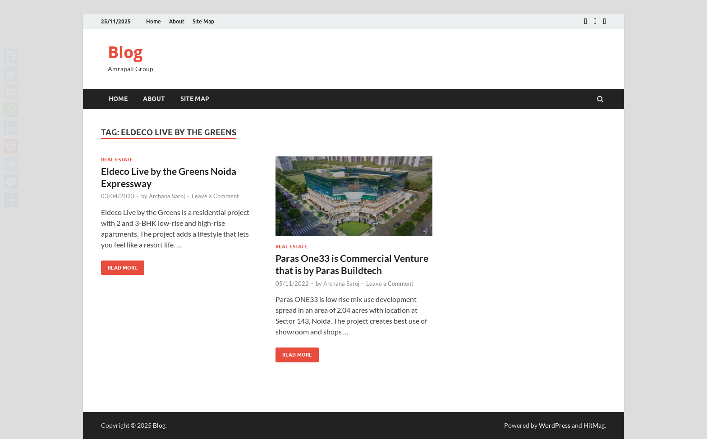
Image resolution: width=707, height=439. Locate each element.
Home (153, 21)
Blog (125, 52)
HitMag (594, 425)
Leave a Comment (215, 196)
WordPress (554, 425)
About (176, 21)
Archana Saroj (167, 196)
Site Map (203, 21)
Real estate (117, 159)
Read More (119, 266)
